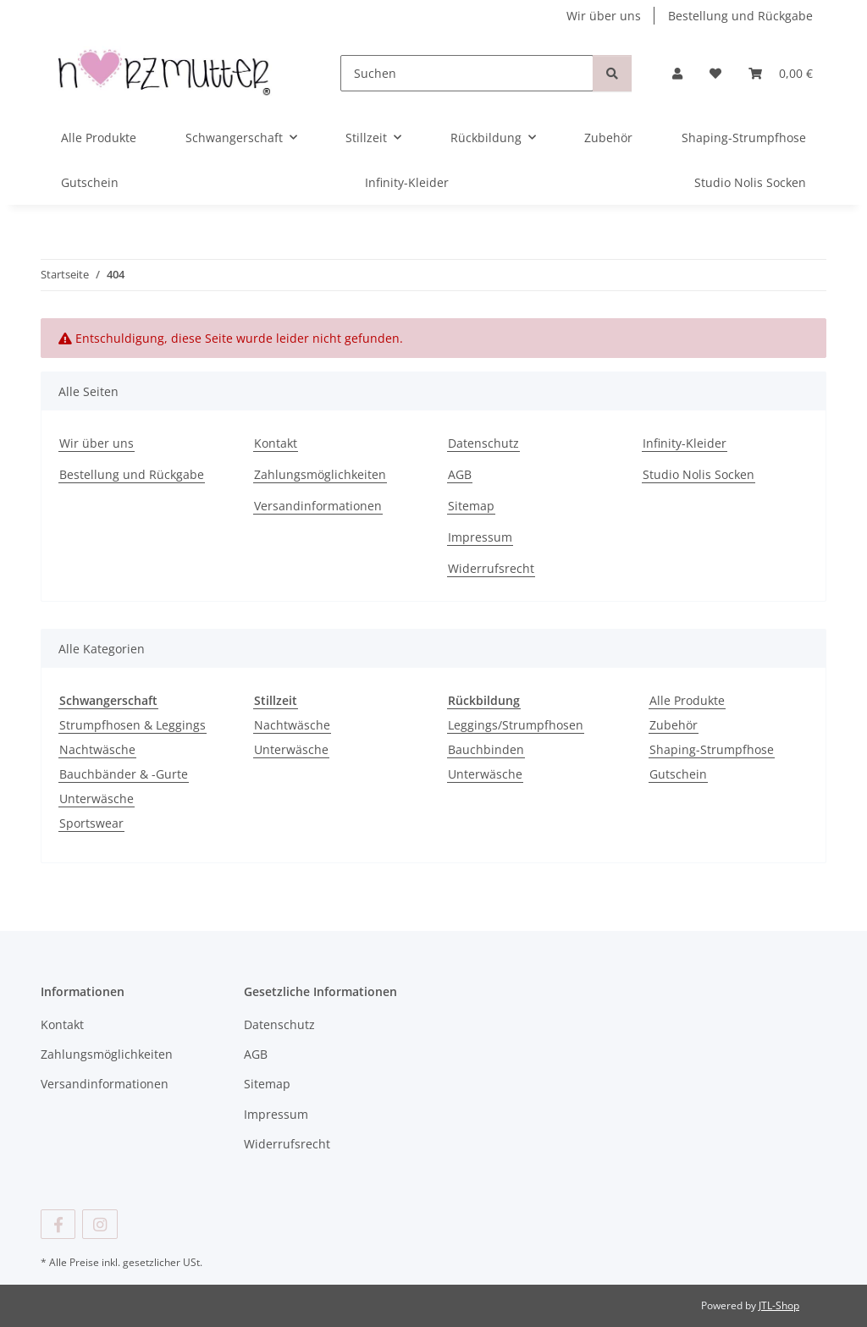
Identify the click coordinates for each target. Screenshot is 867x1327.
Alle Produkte (687, 700)
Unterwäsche (96, 798)
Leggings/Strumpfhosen (515, 725)
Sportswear (91, 823)
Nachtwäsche (97, 749)
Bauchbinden (486, 749)
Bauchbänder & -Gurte (123, 774)
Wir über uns (603, 16)
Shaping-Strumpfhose (711, 749)
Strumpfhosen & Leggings (132, 725)
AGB (460, 474)
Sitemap (471, 506)
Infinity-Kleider (407, 182)
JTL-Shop (779, 1305)
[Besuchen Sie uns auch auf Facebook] (58, 1224)
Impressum (480, 537)
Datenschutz (483, 443)
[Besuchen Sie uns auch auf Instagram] (99, 1224)
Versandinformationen (318, 506)
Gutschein (678, 774)
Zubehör (673, 725)
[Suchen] (467, 73)
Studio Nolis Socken (750, 182)
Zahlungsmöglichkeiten (320, 474)
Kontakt (275, 443)
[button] (677, 73)
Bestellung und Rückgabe (740, 16)
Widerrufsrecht (491, 568)
